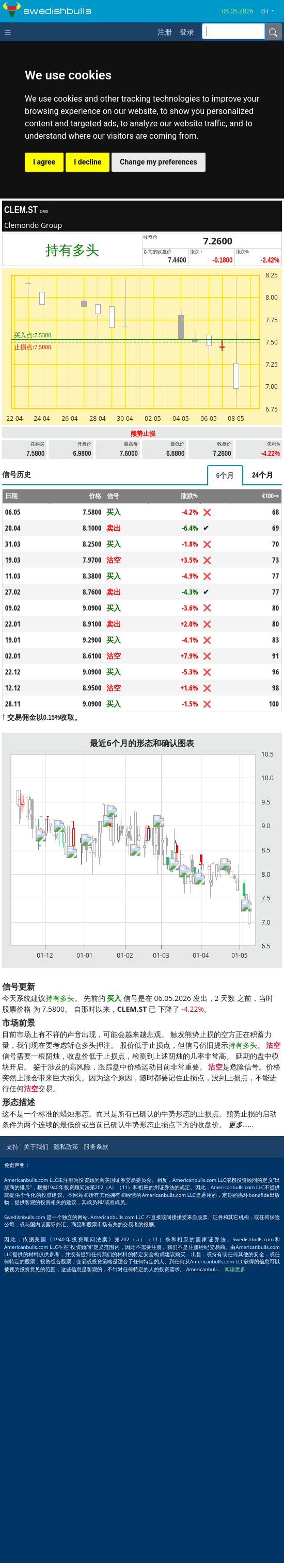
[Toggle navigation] (10, 31)
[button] (271, 11)
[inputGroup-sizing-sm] (233, 31)
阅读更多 (235, 1269)
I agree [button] (44, 162)
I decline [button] (87, 162)
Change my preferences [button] (158, 162)
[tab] (225, 475)
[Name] (273, 31)
